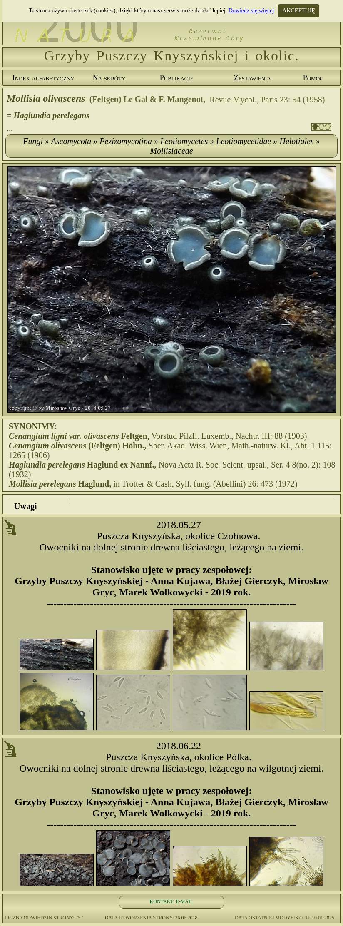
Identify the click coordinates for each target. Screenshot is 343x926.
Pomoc (313, 78)
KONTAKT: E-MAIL (172, 901)
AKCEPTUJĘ (298, 10)
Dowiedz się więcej (251, 10)
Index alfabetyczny (43, 78)
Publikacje (177, 78)
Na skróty (109, 78)
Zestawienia (252, 78)
